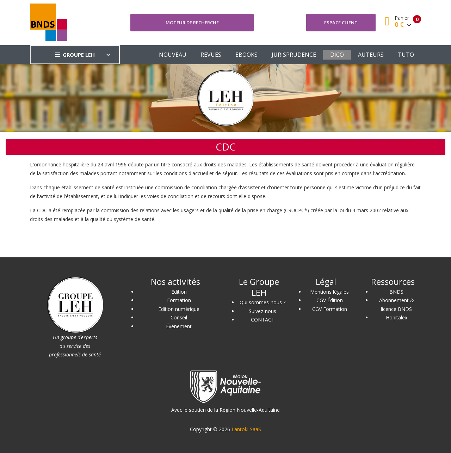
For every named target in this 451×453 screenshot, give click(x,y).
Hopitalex (396, 317)
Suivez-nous (262, 311)
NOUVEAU (172, 55)
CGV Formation (329, 309)
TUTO (406, 55)
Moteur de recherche (192, 22)
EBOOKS (246, 55)
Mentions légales (329, 291)
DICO (337, 55)
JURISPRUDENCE (294, 55)
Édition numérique (178, 309)
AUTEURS (371, 55)
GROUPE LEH (75, 54)
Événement (179, 326)
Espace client (341, 22)
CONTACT (262, 319)
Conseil (179, 317)
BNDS (396, 291)
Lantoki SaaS (246, 429)
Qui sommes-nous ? (262, 302)
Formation (179, 300)
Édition (179, 291)
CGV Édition (329, 300)
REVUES (210, 55)
